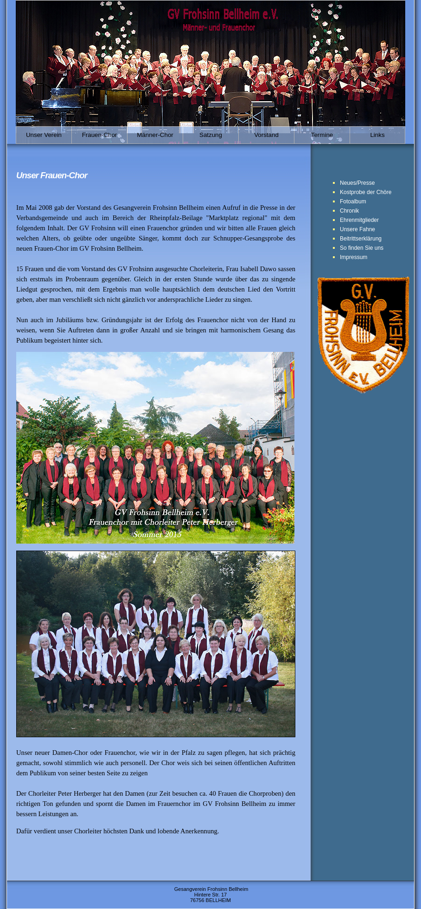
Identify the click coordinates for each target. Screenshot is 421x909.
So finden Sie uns (361, 248)
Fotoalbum (353, 201)
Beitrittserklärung (361, 238)
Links (377, 134)
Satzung (210, 134)
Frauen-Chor (99, 134)
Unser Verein (44, 134)
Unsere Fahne (357, 229)
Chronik (349, 211)
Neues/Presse (357, 183)
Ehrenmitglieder (359, 220)
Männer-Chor (155, 134)
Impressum (353, 257)
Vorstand (266, 134)
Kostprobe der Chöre (365, 192)
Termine (322, 134)
